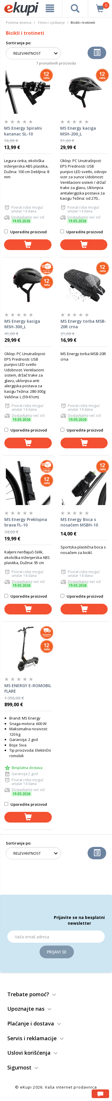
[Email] (56, 937)
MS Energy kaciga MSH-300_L (22, 324)
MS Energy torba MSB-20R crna (83, 324)
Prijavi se (57, 952)
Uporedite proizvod (25, 231)
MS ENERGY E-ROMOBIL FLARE (27, 688)
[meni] (50, 8)
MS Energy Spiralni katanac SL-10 (23, 131)
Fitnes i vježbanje (51, 22)
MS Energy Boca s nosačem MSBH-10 (79, 522)
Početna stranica (18, 22)
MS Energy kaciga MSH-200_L (78, 131)
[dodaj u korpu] (27, 244)
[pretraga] (75, 8)
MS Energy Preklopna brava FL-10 (25, 522)
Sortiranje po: (18, 42)
